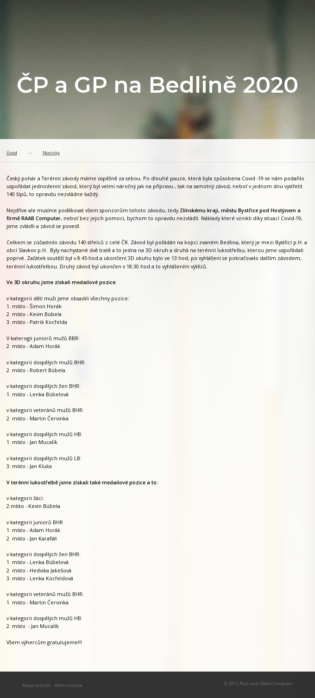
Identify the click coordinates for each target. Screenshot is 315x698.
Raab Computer (276, 683)
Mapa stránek (36, 685)
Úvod (11, 153)
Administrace (68, 685)
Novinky (51, 153)
